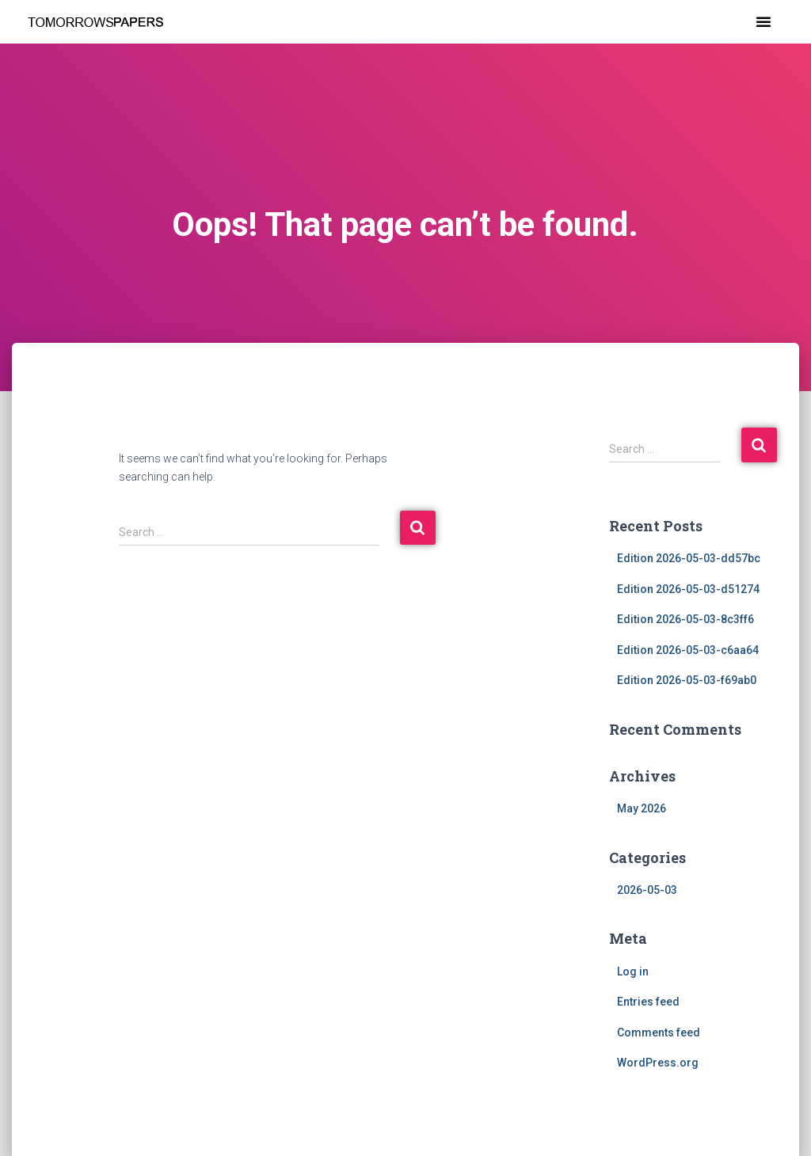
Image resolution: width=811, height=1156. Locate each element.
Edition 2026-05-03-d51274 (688, 589)
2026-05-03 (647, 890)
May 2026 (641, 808)
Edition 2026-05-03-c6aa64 (688, 650)
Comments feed (658, 1032)
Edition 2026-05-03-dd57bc (688, 558)
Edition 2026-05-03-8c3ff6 (685, 619)
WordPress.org (658, 1062)
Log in (633, 971)
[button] (763, 21)
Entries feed (648, 1001)
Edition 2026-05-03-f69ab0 (686, 680)
